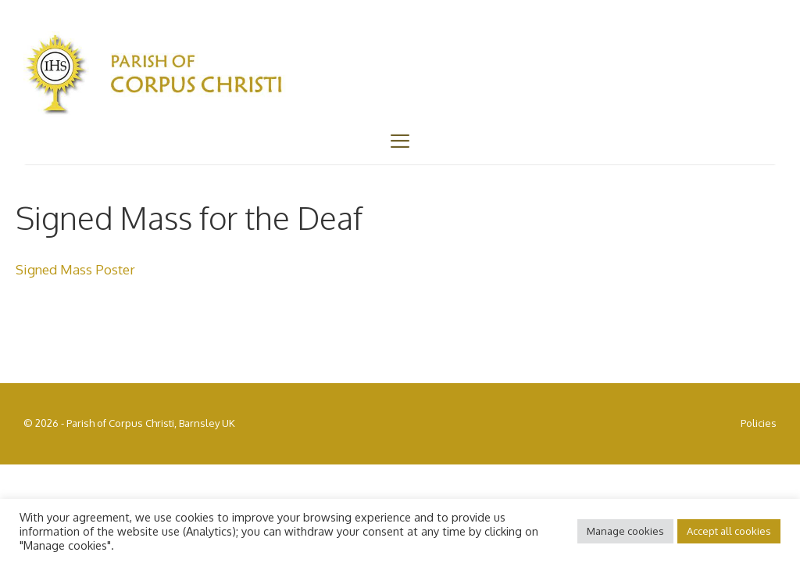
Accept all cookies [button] (729, 531)
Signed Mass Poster (75, 269)
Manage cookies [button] (625, 531)
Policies (759, 423)
